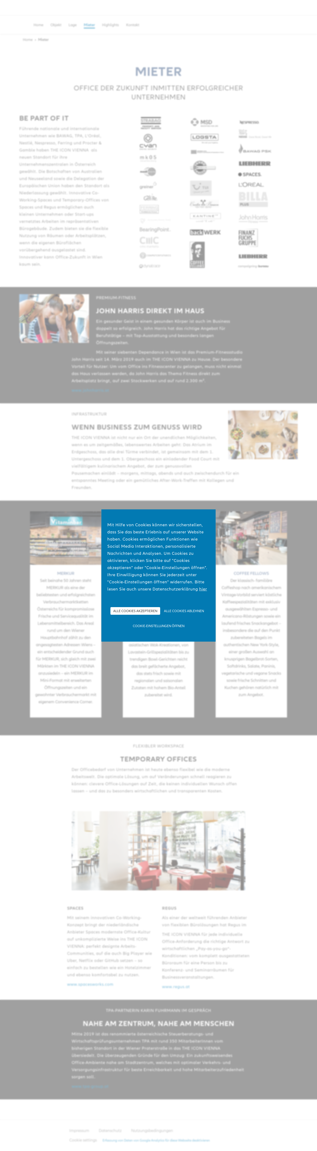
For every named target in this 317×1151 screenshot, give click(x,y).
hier (203, 589)
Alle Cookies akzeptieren (135, 611)
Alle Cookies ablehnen (184, 611)
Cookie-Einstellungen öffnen (158, 626)
